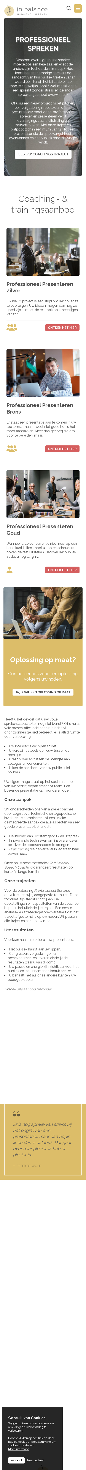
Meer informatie (18, 1449)
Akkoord (16, 1460)
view (43, 316)
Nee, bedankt (35, 1460)
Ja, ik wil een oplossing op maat (43, 692)
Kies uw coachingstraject (43, 154)
